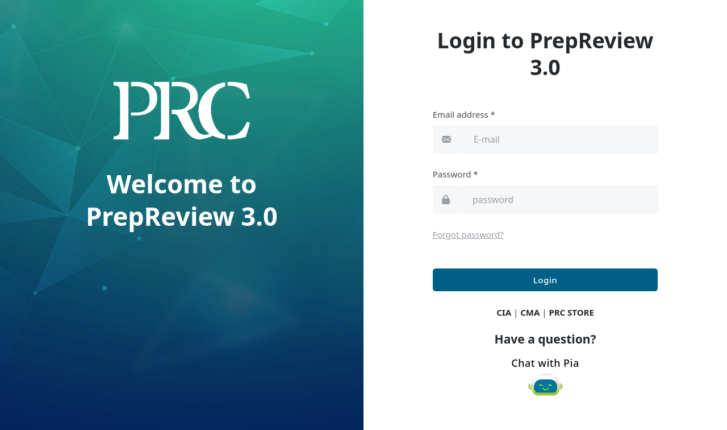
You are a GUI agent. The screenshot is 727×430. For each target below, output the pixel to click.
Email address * (464, 114)
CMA (530, 312)
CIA (503, 312)
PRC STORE (571, 312)
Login (545, 280)
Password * (455, 174)
